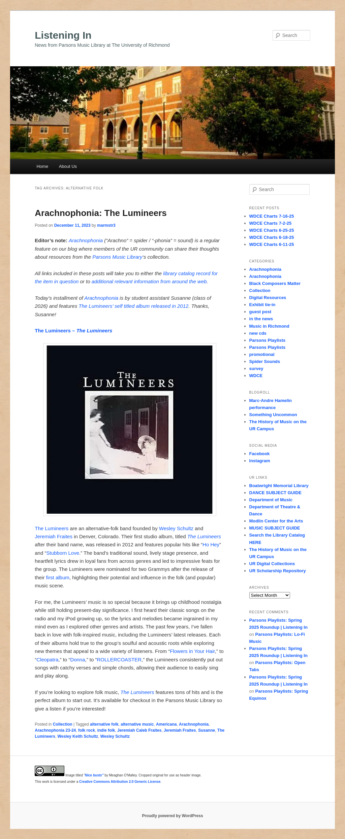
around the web (189, 281)
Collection (62, 724)
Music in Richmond (269, 326)
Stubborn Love (62, 553)
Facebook (259, 453)
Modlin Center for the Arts (276, 520)
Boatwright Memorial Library (279, 485)
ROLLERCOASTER (119, 659)
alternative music (137, 724)
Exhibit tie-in (262, 304)
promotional (262, 354)
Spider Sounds (264, 361)
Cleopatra (47, 659)
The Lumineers (51, 528)
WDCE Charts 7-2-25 (270, 223)
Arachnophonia (86, 240)
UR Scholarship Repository (277, 570)
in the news (261, 318)
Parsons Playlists (267, 340)
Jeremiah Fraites (53, 536)
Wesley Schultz (176, 528)
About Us (68, 166)
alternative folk (104, 724)
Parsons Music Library (117, 257)
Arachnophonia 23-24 (55, 730)
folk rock (86, 730)
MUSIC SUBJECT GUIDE (274, 528)
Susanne (206, 730)
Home (42, 166)
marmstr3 (106, 225)
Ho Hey (210, 544)
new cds (257, 333)
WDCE (256, 375)
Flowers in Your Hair (192, 651)
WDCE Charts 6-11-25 (271, 244)
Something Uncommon (273, 414)
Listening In (63, 35)
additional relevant (112, 281)
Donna (77, 659)
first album (57, 577)
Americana (166, 724)
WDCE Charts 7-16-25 (271, 216)
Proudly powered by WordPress (172, 815)
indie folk (106, 730)
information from (152, 281)
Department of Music (271, 499)
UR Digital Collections (272, 563)
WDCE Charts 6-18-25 (271, 237)
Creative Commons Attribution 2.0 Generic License (119, 781)
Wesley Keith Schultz (78, 736)
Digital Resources (267, 297)
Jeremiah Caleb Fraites (139, 730)
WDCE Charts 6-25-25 (271, 230)
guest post (260, 311)
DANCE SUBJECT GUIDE (275, 492)
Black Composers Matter (275, 283)
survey (256, 368)
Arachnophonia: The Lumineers (101, 213)
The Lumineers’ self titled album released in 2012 (133, 306)
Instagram (259, 460)
